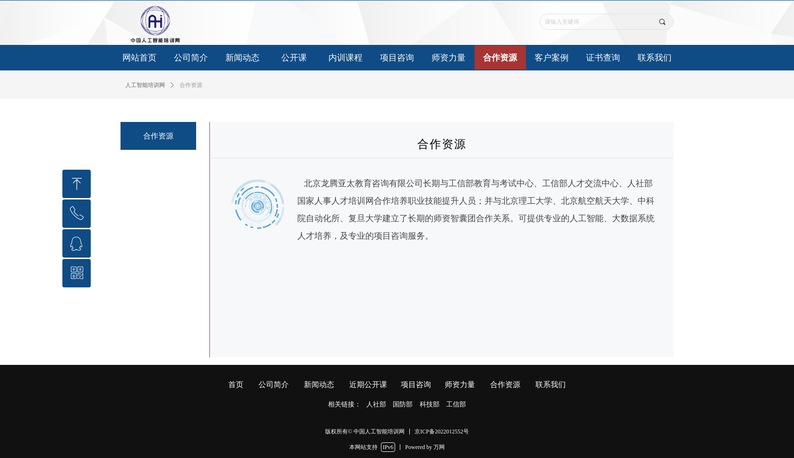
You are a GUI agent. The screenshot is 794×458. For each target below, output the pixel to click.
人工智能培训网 (145, 85)
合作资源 (191, 85)
